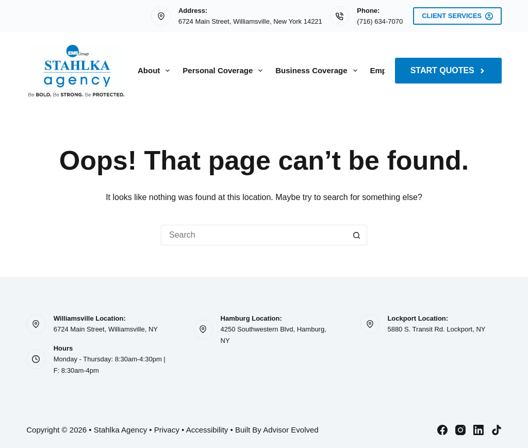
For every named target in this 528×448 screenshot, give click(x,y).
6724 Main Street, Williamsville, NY (106, 329)
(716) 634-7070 (380, 21)
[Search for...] (253, 235)
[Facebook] (442, 430)
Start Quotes (448, 70)
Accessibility (207, 429)
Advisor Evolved (291, 429)
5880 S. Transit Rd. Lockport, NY (436, 329)
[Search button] (356, 235)
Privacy (166, 429)
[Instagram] (460, 430)
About (156, 70)
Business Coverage (318, 70)
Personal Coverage (225, 70)
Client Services (457, 16)
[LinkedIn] (478, 430)
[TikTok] (496, 430)
